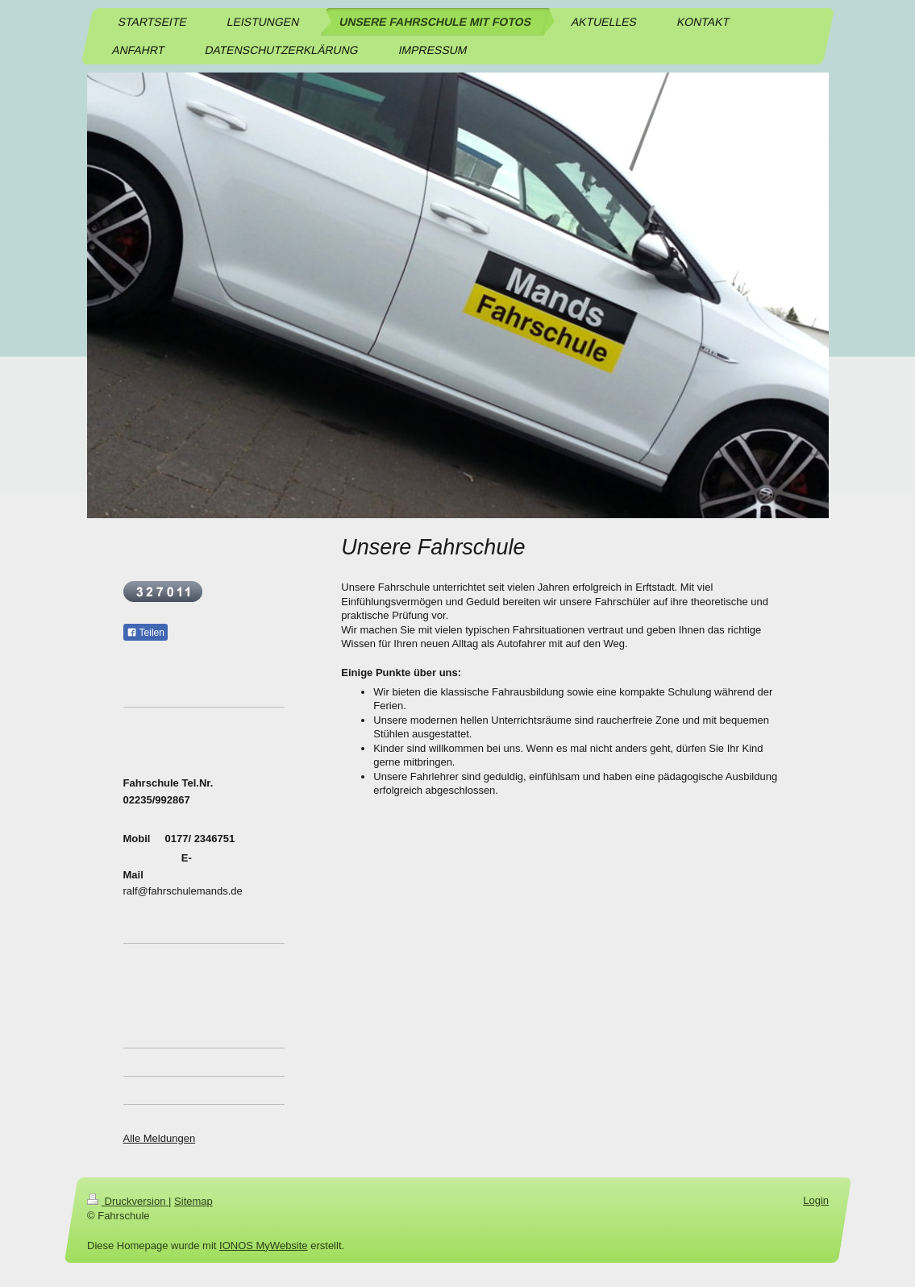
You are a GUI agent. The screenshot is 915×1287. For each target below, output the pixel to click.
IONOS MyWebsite (263, 1245)
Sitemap (193, 1201)
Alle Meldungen (159, 1138)
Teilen (145, 632)
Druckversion (127, 1201)
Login (816, 1200)
